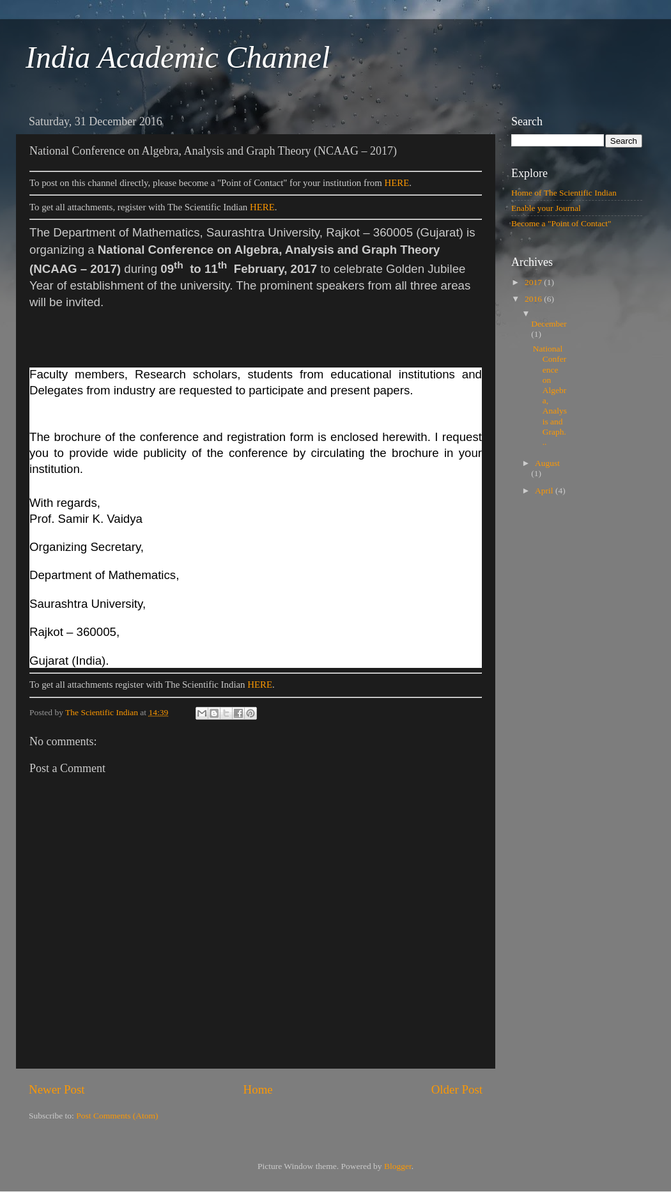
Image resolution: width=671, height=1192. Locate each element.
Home (258, 1089)
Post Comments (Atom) (117, 1115)
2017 (534, 282)
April (545, 490)
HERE (397, 183)
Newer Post (57, 1089)
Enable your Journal (546, 208)
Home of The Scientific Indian (564, 192)
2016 (534, 299)
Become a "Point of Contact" (561, 223)
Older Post (456, 1089)
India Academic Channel (178, 57)
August (547, 463)
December (548, 324)
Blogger (398, 1166)
